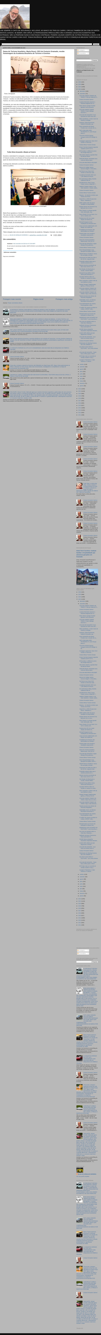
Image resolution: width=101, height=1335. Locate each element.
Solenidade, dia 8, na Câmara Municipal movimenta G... (87, 300)
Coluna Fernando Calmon (17, 356)
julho (81, 371)
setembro (82, 366)
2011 (79, 415)
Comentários (81, 53)
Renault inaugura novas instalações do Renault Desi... (88, 222)
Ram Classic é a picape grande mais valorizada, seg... (87, 211)
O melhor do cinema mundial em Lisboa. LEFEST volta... (88, 308)
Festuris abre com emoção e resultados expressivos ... (87, 234)
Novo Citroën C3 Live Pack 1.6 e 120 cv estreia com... (88, 215)
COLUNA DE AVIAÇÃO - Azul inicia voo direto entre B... (87, 337)
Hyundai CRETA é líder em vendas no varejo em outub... (88, 277)
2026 (79, 82)
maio (81, 376)
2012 (79, 412)
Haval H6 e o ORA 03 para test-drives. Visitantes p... (88, 199)
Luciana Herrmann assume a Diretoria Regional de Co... (87, 102)
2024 (79, 86)
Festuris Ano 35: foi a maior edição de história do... (86, 219)
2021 (79, 391)
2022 (79, 388)
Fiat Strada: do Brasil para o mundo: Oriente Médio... (87, 269)
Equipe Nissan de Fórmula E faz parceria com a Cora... (88, 207)
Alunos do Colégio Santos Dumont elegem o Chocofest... (88, 168)
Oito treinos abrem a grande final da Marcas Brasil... (88, 155)
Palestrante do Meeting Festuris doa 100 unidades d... (88, 343)
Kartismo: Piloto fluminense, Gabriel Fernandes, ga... (87, 123)
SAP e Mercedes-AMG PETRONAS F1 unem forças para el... (87, 132)
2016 (79, 403)
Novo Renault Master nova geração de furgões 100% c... (88, 250)
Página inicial (38, 299)
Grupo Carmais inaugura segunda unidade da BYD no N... (88, 147)
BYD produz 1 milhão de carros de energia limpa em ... (87, 151)
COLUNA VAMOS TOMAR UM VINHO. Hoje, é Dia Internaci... (88, 292)
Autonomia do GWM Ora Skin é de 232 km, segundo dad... (88, 258)
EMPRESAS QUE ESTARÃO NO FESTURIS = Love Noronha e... (88, 318)
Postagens (81, 50)
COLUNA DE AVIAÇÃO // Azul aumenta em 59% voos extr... (88, 115)
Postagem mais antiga (64, 299)
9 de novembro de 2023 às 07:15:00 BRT (24, 243)
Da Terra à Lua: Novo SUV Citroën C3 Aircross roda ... (87, 171)
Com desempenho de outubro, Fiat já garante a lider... (87, 304)
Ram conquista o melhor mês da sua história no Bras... (88, 281)
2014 (79, 407)
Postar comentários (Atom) (15, 303)
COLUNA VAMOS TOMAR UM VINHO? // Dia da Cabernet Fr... (88, 96)
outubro (82, 364)
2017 (79, 400)
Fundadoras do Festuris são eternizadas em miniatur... (87, 230)
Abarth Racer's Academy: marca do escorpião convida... (88, 254)
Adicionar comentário (10, 252)
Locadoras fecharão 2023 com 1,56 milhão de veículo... (87, 175)
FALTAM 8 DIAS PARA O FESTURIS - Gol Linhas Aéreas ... (88, 348)
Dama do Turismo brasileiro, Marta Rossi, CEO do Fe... (87, 240)
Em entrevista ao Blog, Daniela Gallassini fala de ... (87, 179)
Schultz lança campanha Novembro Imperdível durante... (88, 330)
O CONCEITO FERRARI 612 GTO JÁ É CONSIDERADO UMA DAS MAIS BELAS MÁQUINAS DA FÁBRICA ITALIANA (86, 1059)
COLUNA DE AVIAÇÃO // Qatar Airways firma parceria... (88, 244)
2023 (79, 89)
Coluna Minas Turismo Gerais (87, 144)
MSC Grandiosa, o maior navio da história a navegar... (88, 119)
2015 (79, 405)
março (82, 381)
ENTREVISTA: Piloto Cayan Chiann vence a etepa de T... (87, 183)
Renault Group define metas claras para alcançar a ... (87, 273)
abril (81, 378)
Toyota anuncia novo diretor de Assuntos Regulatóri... (87, 296)
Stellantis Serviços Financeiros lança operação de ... (87, 326)
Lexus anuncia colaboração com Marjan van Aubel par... (88, 226)
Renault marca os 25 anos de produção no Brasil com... (87, 314)
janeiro (82, 385)
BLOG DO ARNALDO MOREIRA (87, 1174)
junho (81, 374)
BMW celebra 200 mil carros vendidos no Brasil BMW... (87, 203)
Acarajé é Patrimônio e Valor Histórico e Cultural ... (87, 360)
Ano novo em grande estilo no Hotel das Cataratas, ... (87, 322)
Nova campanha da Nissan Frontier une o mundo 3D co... (88, 127)
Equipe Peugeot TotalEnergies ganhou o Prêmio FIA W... (87, 285)
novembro (83, 93)
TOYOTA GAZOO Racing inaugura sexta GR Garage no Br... (88, 137)
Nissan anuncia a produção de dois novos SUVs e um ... (87, 266)
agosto (82, 369)
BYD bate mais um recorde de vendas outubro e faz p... (87, 356)
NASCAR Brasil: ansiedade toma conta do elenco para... (88, 159)
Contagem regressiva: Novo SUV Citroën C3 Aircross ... (88, 141)
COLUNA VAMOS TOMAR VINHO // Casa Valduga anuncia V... (86, 111)
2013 (79, 410)
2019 (79, 396)
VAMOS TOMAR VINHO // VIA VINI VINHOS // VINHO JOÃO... (88, 187)
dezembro (83, 91)
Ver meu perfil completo (82, 1176)
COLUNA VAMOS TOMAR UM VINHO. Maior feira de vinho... (88, 289)
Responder (10, 248)
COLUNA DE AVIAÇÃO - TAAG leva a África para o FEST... (87, 353)
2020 (79, 393)
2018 (79, 398)
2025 (79, 84)
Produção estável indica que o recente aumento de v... (87, 262)
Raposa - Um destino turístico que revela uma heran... (88, 195)
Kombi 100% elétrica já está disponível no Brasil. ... (87, 333)
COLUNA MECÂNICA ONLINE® (88, 162)
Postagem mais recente (12, 299)
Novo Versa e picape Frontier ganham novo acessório (87, 106)
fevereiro (82, 383)
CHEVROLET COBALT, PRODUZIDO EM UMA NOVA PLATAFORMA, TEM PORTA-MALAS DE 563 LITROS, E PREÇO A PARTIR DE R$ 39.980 (86, 1109)
